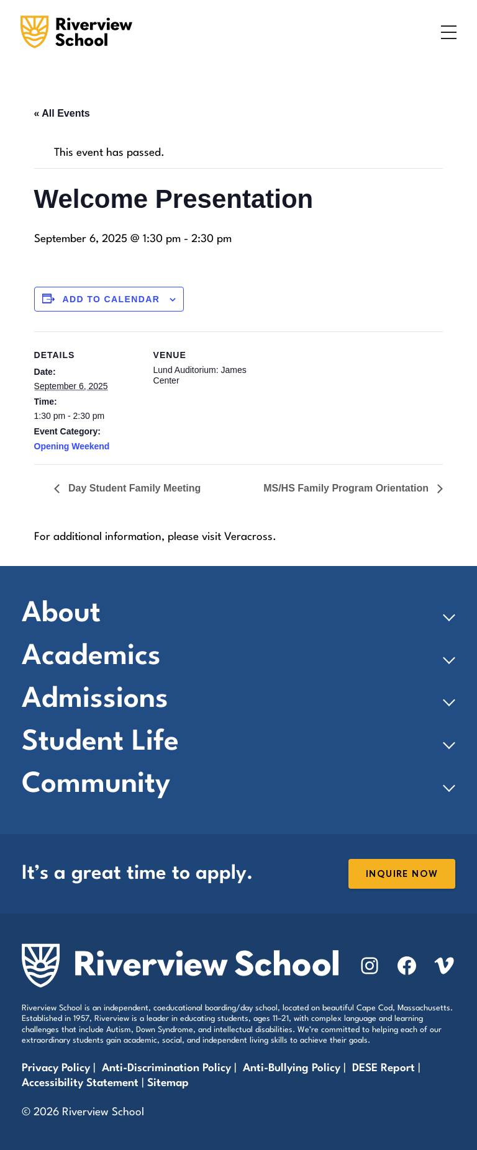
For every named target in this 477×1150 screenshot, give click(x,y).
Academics (91, 657)
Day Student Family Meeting (133, 488)
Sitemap (168, 1083)
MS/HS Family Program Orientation (347, 488)
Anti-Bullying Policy (291, 1068)
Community (96, 785)
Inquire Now (402, 874)
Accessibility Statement (80, 1083)
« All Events (62, 113)
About (61, 614)
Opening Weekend (72, 446)
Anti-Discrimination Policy (166, 1068)
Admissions (95, 700)
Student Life (100, 743)
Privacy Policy (56, 1068)
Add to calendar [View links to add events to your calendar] (111, 299)
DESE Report (385, 1068)
